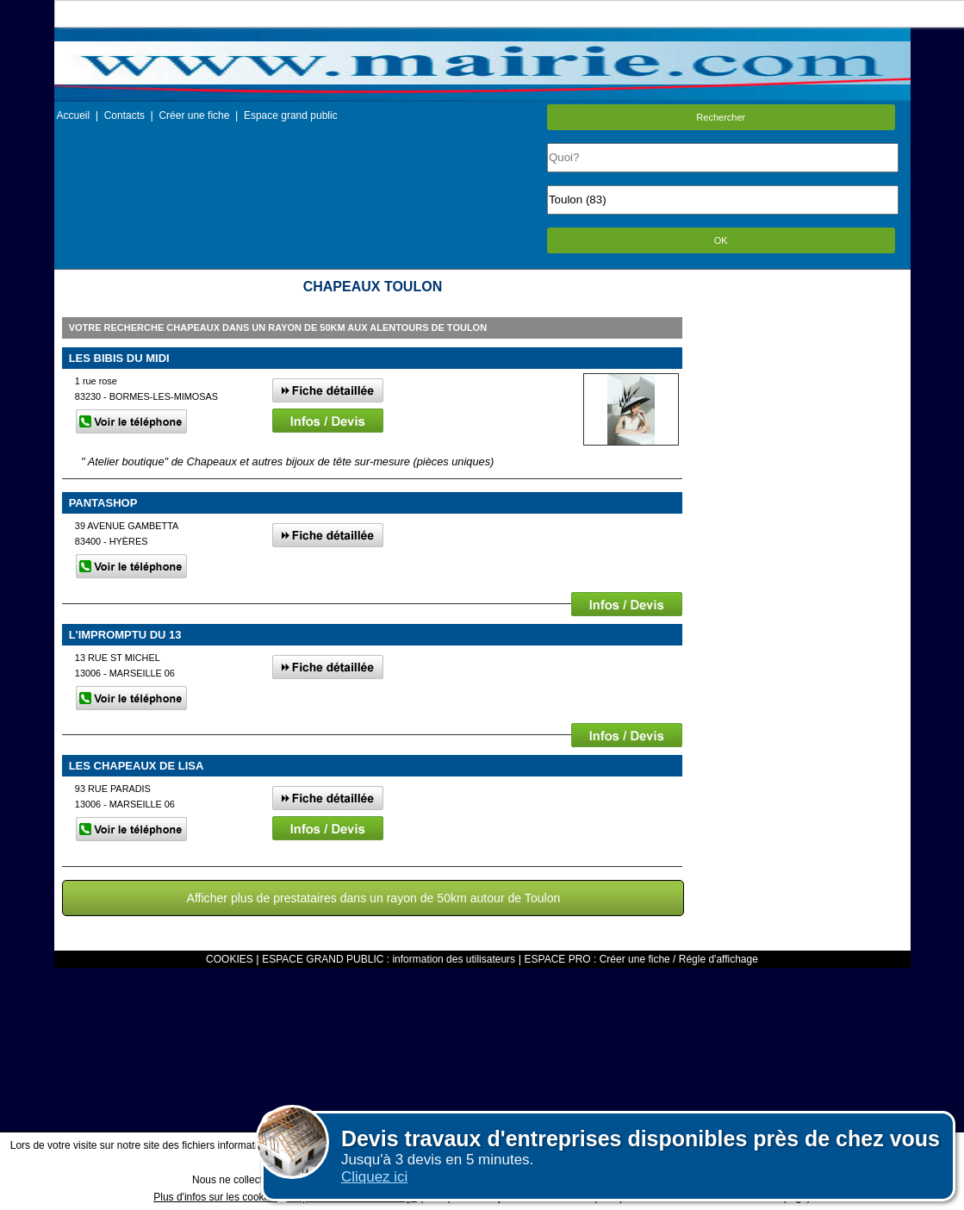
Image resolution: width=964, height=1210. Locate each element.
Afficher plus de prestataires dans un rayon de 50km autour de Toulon (374, 898)
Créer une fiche (194, 115)
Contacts (124, 115)
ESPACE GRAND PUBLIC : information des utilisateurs (388, 959)
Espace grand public (291, 115)
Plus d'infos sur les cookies (215, 1197)
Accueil (73, 115)
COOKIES (229, 959)
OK (721, 240)
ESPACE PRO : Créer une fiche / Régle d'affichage (641, 959)
